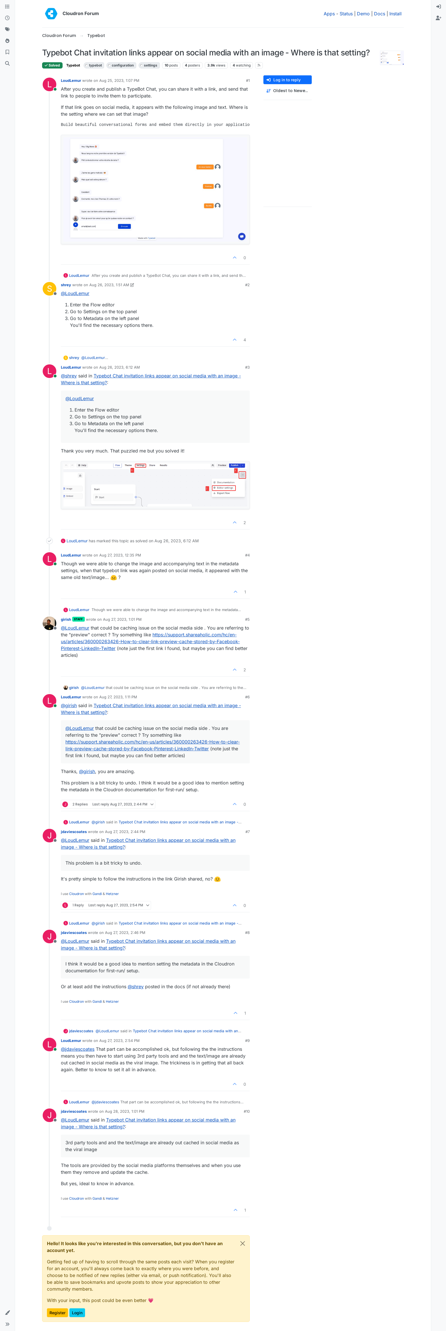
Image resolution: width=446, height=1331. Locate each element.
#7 (247, 831)
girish (66, 619)
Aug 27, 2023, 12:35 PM (120, 555)
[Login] (438, 6)
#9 (247, 1040)
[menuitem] (438, 6)
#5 (247, 619)
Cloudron (76, 894)
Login (77, 1312)
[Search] (7, 63)
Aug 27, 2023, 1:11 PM (118, 697)
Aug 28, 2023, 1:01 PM (124, 1111)
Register (57, 1312)
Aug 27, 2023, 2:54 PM (119, 1040)
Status (346, 13)
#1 (248, 80)
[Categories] (7, 6)
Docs (379, 13)
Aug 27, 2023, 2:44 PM (125, 831)
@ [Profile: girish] (69, 705)
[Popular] (7, 40)
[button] (7, 1312)
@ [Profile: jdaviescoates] (77, 1049)
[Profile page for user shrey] (49, 289)
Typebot (73, 65)
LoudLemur (71, 80)
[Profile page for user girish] (49, 623)
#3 (247, 367)
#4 (247, 555)
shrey (66, 285)
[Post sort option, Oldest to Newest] (287, 90)
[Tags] (7, 29)
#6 (247, 697)
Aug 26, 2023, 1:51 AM (109, 285)
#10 (247, 1111)
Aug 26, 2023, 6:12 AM (119, 367)
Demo (363, 13)
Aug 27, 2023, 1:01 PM (122, 619)
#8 (247, 932)
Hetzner (112, 894)
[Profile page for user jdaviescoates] (49, 835)
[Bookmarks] (7, 52)
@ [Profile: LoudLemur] (75, 293)
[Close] (242, 1243)
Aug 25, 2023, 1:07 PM (119, 80)
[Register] (438, 18)
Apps (329, 13)
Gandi (97, 894)
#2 (247, 285)
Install (395, 13)
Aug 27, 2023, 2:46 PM (125, 932)
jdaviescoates (74, 831)
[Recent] (7, 18)
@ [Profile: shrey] (69, 376)
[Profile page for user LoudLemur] (49, 84)
